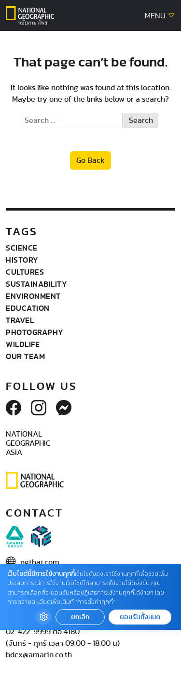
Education (28, 308)
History (22, 260)
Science (22, 247)
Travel (20, 320)
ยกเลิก (80, 617)
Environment (33, 296)
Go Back (90, 160)
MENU (160, 16)
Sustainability (36, 284)
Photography (35, 332)
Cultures (25, 272)
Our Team (25, 356)
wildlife (23, 344)
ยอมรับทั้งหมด (140, 617)
